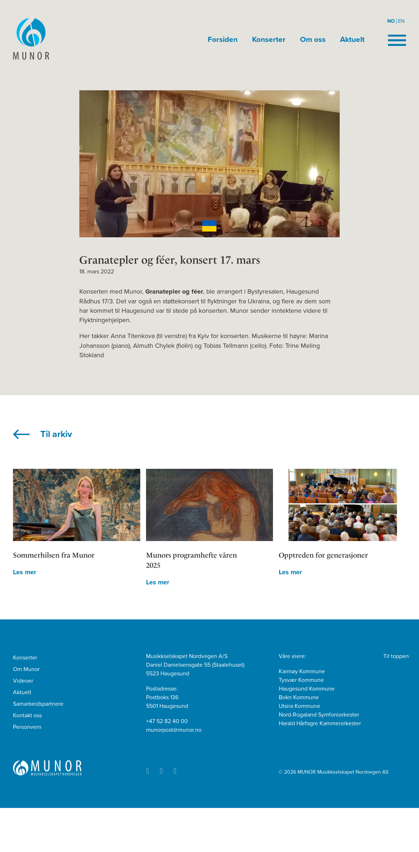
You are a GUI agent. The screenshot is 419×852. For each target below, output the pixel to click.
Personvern (27, 727)
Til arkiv (56, 434)
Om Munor (26, 669)
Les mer (24, 572)
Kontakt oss (27, 715)
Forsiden (223, 39)
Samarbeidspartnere (38, 704)
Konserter (269, 39)
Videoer (23, 680)
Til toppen (396, 656)
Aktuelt (352, 39)
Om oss (313, 39)
